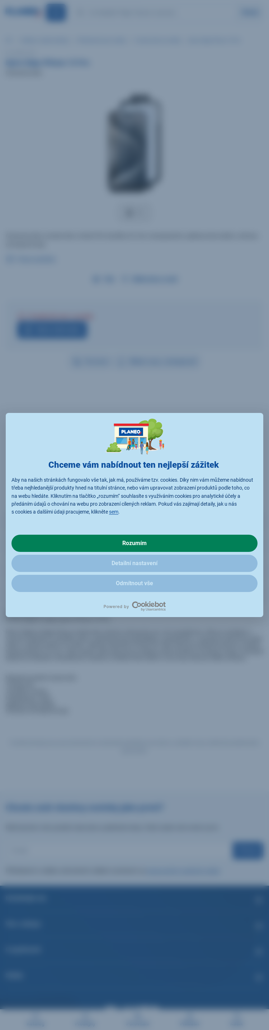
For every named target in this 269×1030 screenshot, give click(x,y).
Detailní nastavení (134, 563)
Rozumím (134, 543)
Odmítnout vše (134, 583)
